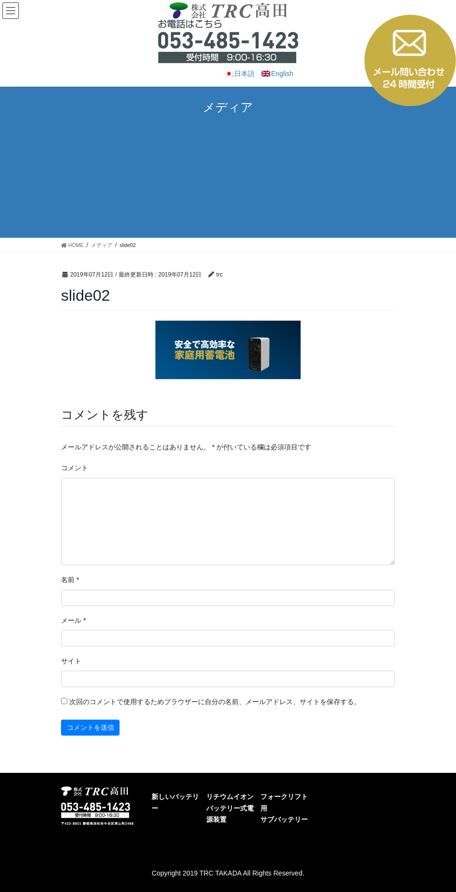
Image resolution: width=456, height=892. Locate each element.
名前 (70, 580)
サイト (71, 661)
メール (73, 620)
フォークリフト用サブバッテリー (284, 808)
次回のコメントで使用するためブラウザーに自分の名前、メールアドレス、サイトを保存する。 (215, 702)
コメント (74, 468)
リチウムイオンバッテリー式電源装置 (230, 808)
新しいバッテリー (175, 802)
